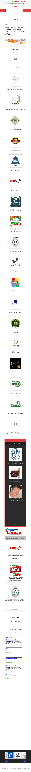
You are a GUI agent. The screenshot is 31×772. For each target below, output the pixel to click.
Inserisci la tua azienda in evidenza (15, 69)
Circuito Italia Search (16, 629)
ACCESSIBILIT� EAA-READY (15, 413)
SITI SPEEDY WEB (15, 190)
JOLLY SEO (15, 271)
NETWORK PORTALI (15, 231)
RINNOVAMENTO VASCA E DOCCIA (15, 109)
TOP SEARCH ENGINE (15, 150)
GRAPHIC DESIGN (15, 292)
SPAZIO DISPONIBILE (15, 67)
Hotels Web (20, 764)
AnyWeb (4, 764)
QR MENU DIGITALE (15, 211)
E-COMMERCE (15, 332)
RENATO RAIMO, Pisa (16, 500)
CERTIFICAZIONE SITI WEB (15, 373)
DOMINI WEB (15, 352)
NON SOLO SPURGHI (15, 129)
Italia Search (26, 764)
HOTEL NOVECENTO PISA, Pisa (16, 481)
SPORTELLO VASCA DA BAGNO (15, 89)
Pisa (7, 764)
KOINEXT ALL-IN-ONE (15, 251)
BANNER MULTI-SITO (15, 393)
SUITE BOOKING (15, 170)
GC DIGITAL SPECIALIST (15, 312)
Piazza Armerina (14, 764)
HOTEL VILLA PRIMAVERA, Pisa (16, 463)
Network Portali (15, 622)
